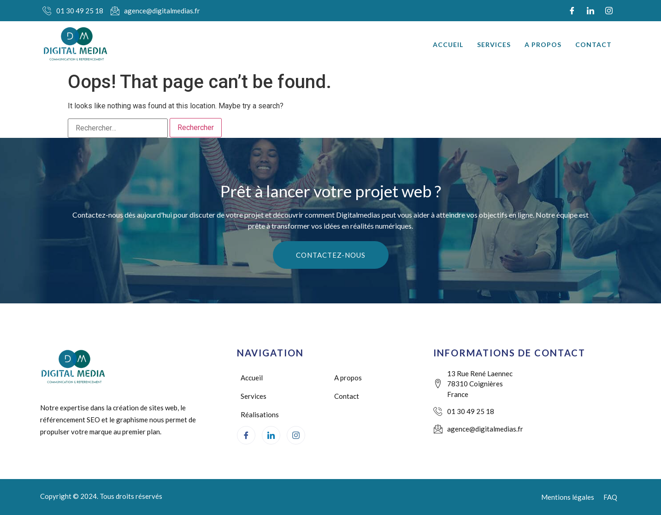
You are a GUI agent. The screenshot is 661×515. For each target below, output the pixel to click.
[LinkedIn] (590, 11)
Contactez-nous (331, 255)
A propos (543, 44)
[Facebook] (572, 11)
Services (494, 44)
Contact (593, 44)
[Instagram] (609, 11)
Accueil (448, 44)
